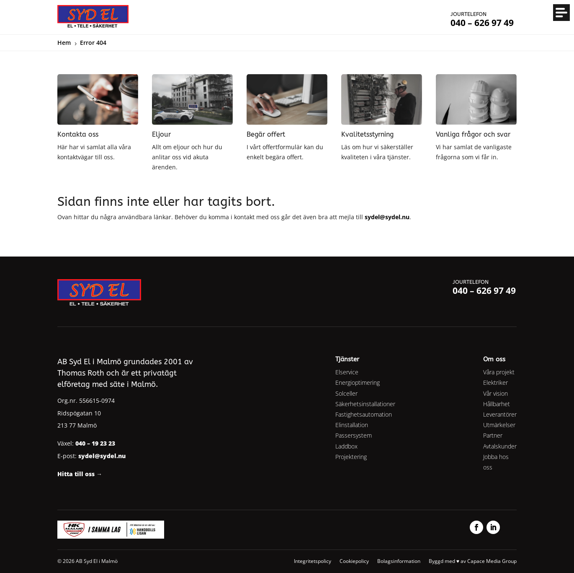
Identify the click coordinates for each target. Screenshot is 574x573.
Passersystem (353, 435)
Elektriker (495, 382)
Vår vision (495, 393)
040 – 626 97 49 (484, 290)
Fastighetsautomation (363, 414)
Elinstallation (351, 425)
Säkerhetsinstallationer (365, 404)
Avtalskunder (500, 446)
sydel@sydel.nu (387, 217)
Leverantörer (500, 414)
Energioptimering (357, 382)
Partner (492, 435)
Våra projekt (499, 372)
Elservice (346, 372)
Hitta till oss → (79, 474)
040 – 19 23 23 (95, 443)
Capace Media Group (492, 561)
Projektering (351, 457)
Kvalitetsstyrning (367, 134)
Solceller (346, 393)
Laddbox (346, 446)
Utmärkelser (499, 425)
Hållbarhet (496, 404)
